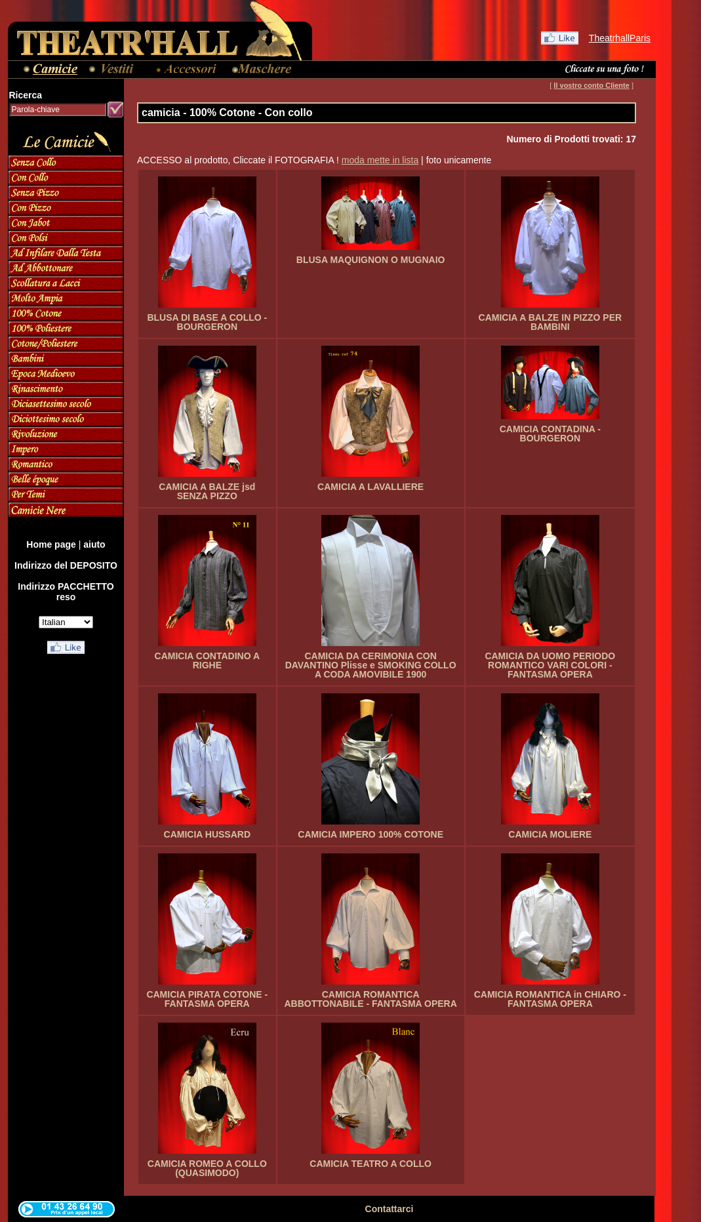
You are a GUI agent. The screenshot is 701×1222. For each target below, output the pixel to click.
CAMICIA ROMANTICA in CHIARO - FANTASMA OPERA (550, 999)
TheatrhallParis (620, 38)
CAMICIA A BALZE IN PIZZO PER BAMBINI (550, 322)
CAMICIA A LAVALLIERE (370, 486)
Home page (50, 544)
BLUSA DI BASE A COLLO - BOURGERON (207, 322)
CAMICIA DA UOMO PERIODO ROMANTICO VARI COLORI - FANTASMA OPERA (550, 665)
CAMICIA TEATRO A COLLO (370, 1163)
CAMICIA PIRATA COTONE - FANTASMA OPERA (207, 999)
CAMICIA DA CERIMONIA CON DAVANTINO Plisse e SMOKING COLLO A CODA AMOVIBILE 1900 (370, 665)
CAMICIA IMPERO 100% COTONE (370, 834)
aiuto (94, 544)
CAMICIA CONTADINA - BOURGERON (550, 433)
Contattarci (389, 1209)
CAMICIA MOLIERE (549, 834)
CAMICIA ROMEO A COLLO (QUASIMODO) (207, 1168)
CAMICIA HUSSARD (207, 834)
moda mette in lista (380, 160)
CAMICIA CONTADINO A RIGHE (207, 660)
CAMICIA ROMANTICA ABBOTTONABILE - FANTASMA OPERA (370, 999)
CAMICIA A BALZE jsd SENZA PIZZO (207, 491)
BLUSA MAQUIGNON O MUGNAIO (370, 259)
